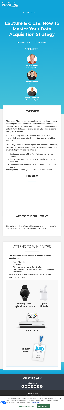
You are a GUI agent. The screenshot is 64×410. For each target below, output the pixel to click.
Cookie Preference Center (26, 406)
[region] (32, 403)
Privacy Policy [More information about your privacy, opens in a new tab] (35, 402)
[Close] (61, 399)
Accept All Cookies (43, 406)
